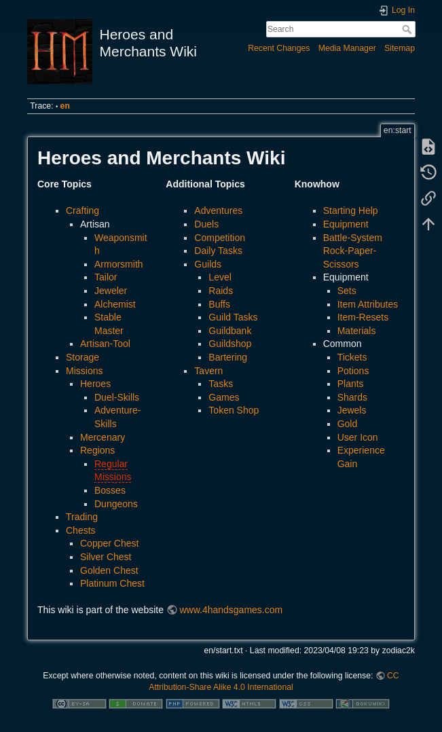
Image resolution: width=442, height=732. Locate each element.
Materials (356, 330)
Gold (347, 423)
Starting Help (350, 210)
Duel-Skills (116, 397)
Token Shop (233, 410)
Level (219, 277)
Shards (352, 397)
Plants (350, 383)
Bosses (110, 490)
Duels (206, 224)
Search (408, 29)
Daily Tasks (218, 250)
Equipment (346, 224)
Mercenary (102, 437)
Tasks (220, 383)
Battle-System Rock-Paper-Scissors (352, 251)
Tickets (352, 357)
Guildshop (229, 343)
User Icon (357, 437)
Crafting (82, 210)
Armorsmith (118, 264)
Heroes (95, 383)
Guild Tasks (232, 317)
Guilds (207, 264)
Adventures (218, 210)
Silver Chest (105, 556)
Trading (82, 516)
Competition (219, 237)
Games (223, 397)
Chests (81, 530)
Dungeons (116, 503)
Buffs (219, 304)
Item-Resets (362, 317)
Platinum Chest (112, 583)
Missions (84, 370)
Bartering (227, 357)
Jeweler (110, 290)
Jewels (352, 410)
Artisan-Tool (105, 343)
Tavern (208, 370)
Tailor (105, 277)
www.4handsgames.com (230, 609)
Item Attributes (367, 304)
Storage (82, 357)
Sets (346, 290)
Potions (353, 370)
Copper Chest (109, 543)
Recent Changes (279, 48)
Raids (220, 290)
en (65, 106)
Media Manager (347, 48)
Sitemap (399, 48)
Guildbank (229, 330)
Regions (97, 450)
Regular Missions (112, 470)
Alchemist (115, 304)
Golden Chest (109, 570)
